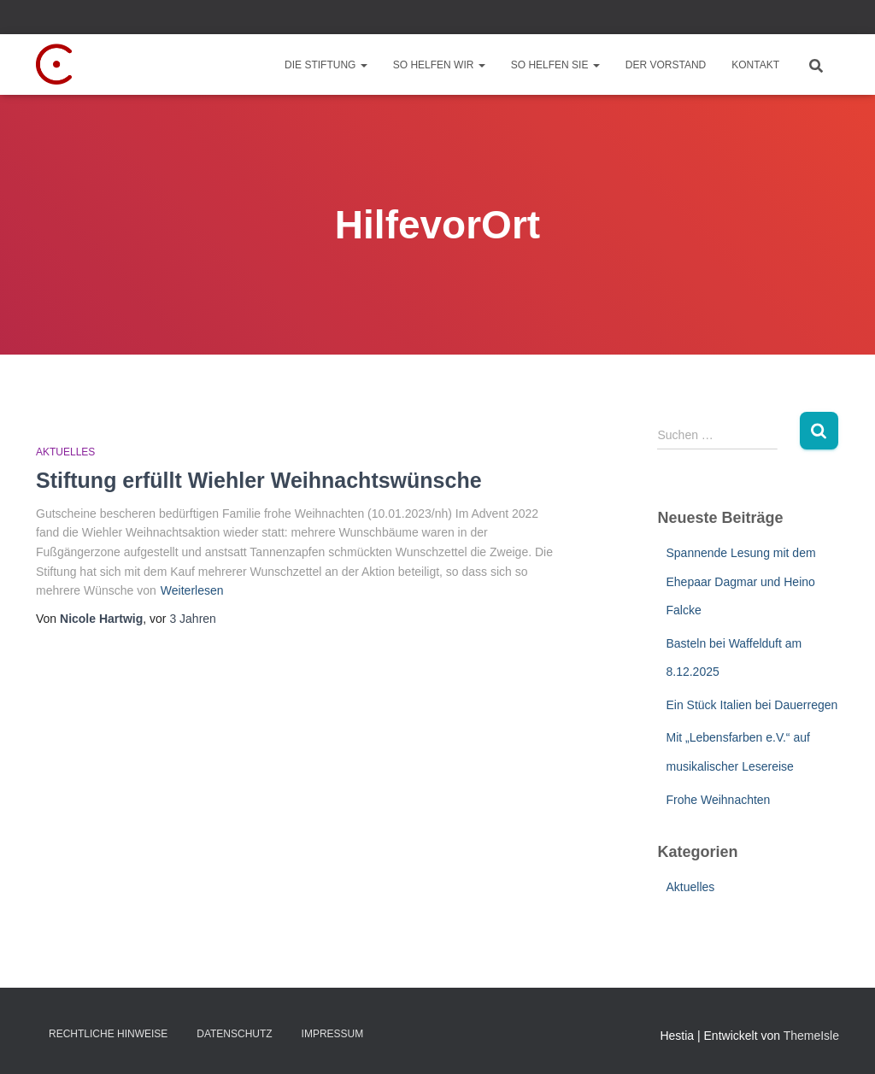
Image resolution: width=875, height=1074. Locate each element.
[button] (363, 65)
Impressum (333, 1034)
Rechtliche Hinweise (108, 1034)
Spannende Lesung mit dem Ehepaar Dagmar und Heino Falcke (740, 581)
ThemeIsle (811, 1035)
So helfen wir (439, 65)
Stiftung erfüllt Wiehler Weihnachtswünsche (259, 480)
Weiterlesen (192, 590)
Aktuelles (65, 452)
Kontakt (755, 65)
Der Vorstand (665, 65)
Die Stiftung (326, 65)
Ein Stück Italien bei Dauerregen (751, 705)
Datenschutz (234, 1034)
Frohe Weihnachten (718, 800)
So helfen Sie (555, 65)
